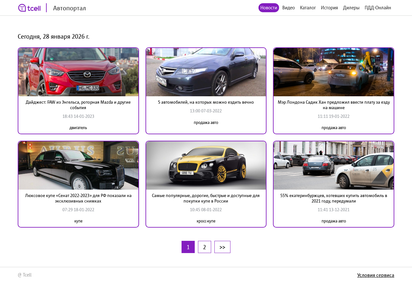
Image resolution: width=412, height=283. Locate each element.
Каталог (308, 8)
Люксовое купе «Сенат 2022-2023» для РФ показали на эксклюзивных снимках (78, 198)
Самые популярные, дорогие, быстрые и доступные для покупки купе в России (206, 198)
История (329, 8)
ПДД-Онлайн (378, 8)
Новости (268, 8)
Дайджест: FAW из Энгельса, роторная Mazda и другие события (78, 104)
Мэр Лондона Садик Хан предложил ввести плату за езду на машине (334, 104)
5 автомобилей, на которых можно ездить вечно (206, 102)
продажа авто (206, 122)
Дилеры (351, 8)
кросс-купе (206, 221)
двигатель (78, 127)
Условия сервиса (375, 275)
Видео (288, 8)
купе (78, 221)
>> (222, 246)
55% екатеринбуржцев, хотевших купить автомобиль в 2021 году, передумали (333, 198)
